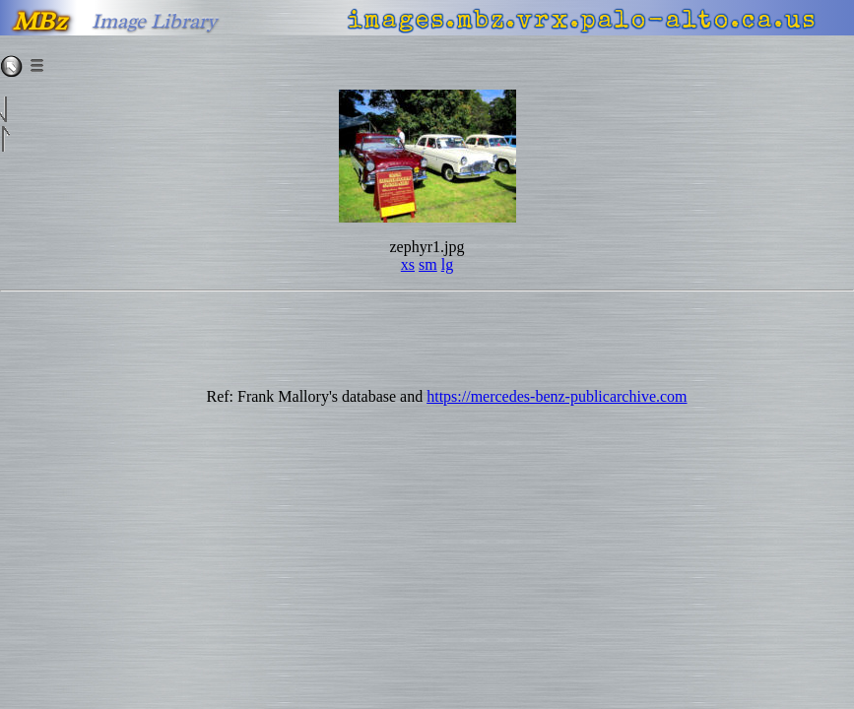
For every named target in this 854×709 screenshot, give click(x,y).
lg (447, 264)
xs (408, 264)
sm (428, 264)
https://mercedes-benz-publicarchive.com (557, 396)
